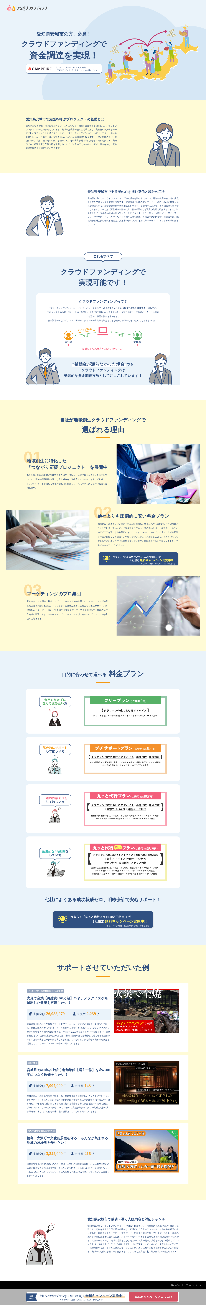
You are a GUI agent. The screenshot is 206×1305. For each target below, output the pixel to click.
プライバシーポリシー (194, 1285)
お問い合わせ (175, 1285)
